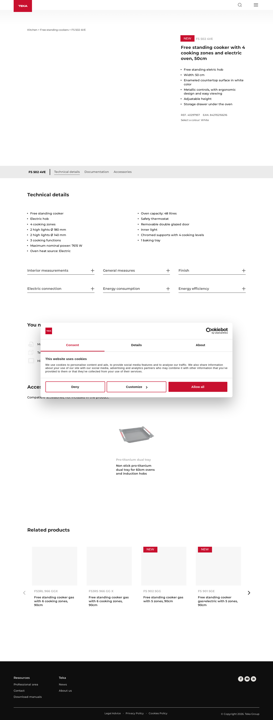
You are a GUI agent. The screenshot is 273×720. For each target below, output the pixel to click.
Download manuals (28, 696)
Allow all (197, 387)
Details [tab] (136, 345)
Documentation (96, 172)
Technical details (67, 172)
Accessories (123, 172)
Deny (75, 387)
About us (65, 690)
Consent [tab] (72, 345)
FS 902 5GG (152, 591)
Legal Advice (113, 713)
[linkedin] (253, 679)
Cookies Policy (158, 713)
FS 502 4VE (37, 172)
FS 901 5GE (206, 591)
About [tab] (200, 345)
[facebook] (240, 679)
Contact (19, 690)
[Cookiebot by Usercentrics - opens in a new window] (209, 331)
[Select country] (248, 5)
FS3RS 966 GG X (101, 591)
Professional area (26, 684)
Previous (24, 593)
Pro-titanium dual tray (133, 460)
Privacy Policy (135, 713)
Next (249, 593)
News (63, 684)
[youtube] (247, 679)
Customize (136, 387)
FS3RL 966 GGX (46, 591)
